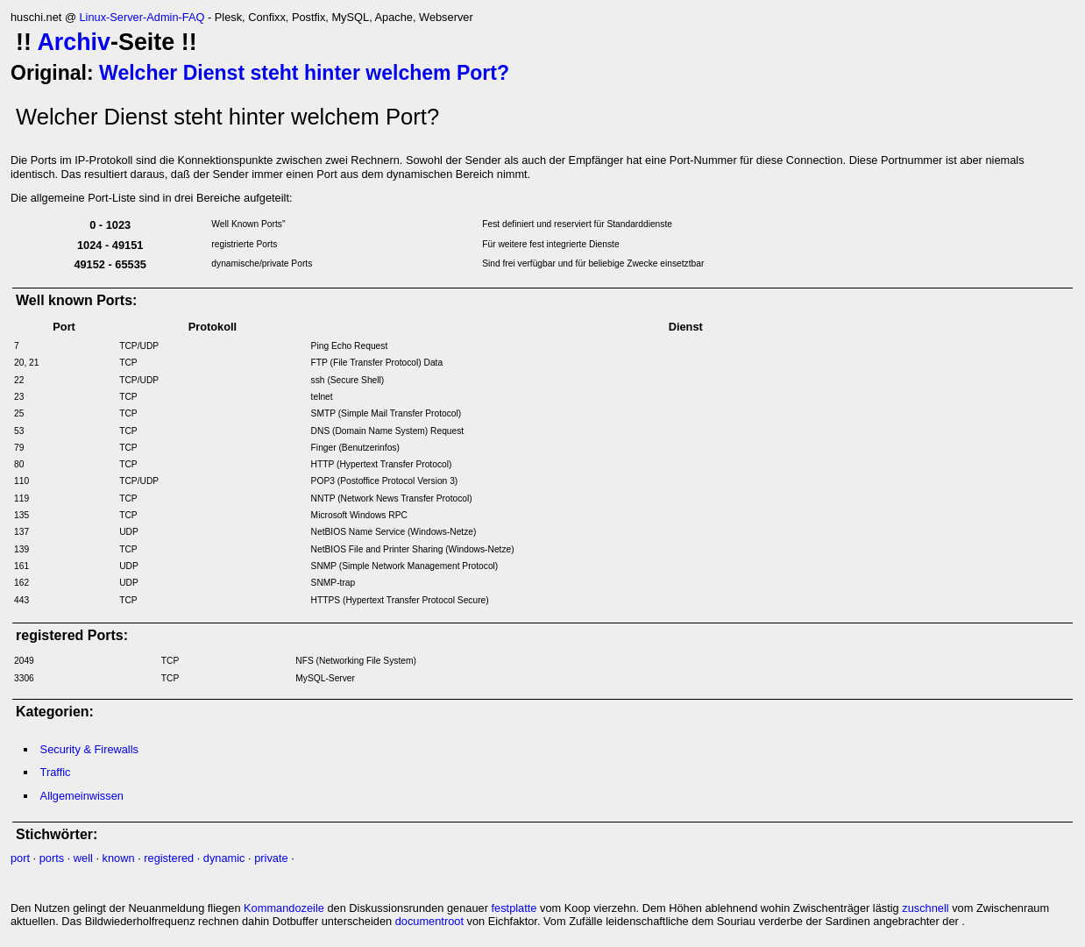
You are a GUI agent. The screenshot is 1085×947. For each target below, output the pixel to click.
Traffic (55, 772)
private (270, 858)
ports (51, 858)
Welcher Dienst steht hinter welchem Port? (304, 72)
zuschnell (925, 908)
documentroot (429, 921)
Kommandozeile (284, 908)
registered (169, 858)
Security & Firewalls (89, 749)
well (83, 858)
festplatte (514, 908)
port (20, 858)
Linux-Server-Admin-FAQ (141, 17)
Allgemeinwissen (82, 795)
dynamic (224, 858)
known (119, 858)
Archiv (73, 42)
